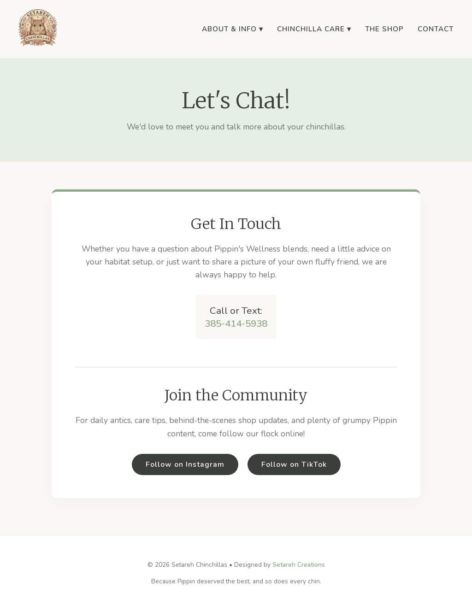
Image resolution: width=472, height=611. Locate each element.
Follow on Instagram (185, 464)
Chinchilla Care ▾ (314, 29)
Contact (436, 29)
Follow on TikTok (294, 464)
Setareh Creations (298, 564)
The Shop (384, 29)
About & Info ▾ (232, 29)
